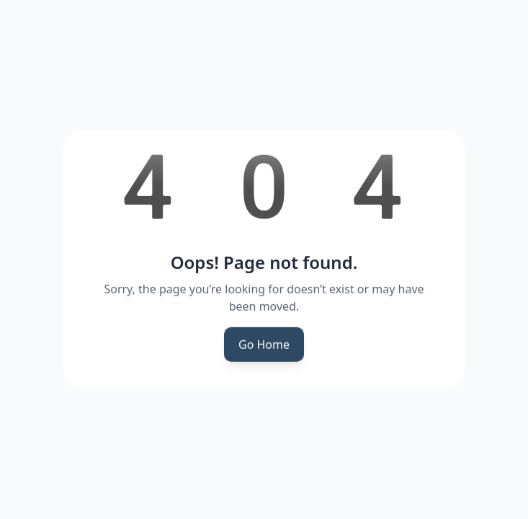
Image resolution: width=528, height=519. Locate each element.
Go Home (264, 345)
